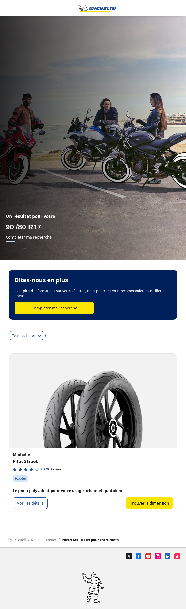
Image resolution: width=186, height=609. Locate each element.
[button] (38, 469)
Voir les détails (30, 503)
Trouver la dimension (149, 503)
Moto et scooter (43, 539)
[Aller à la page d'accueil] (97, 8)
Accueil (17, 539)
